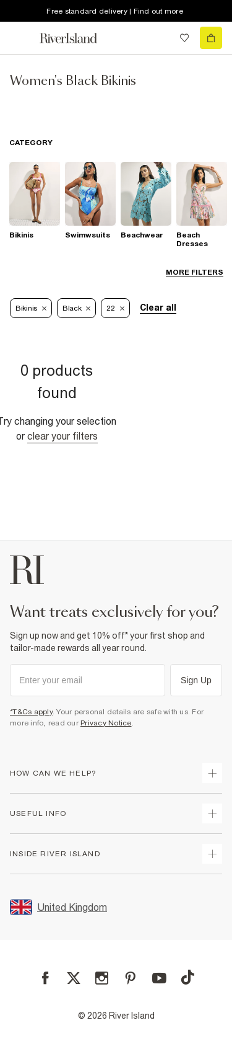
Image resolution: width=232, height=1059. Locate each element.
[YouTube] (159, 978)
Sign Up (196, 680)
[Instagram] (101, 978)
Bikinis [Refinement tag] (30, 308)
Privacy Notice (106, 723)
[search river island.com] (159, 38)
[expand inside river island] (212, 854)
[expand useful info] (212, 813)
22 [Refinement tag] (115, 308)
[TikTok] (187, 977)
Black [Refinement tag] (76, 308)
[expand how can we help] (212, 773)
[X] (73, 978)
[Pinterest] (130, 978)
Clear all (158, 307)
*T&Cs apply (31, 711)
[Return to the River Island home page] (77, 38)
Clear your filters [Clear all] (62, 435)
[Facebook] (45, 978)
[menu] (21, 38)
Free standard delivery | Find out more (114, 11)
